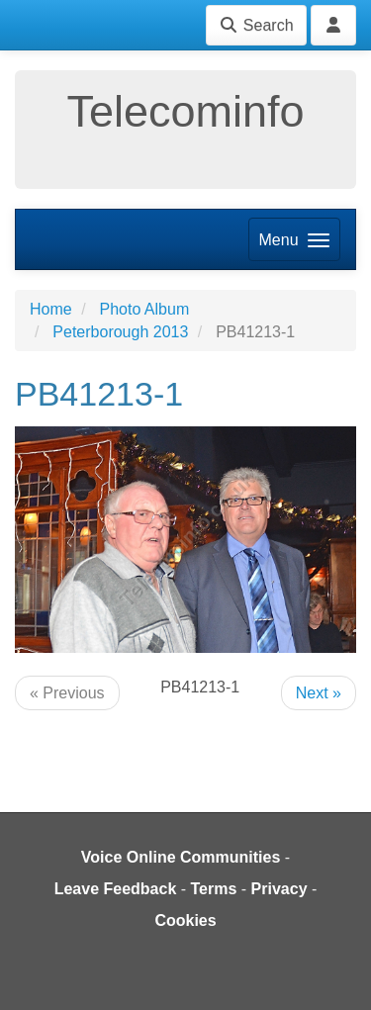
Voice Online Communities (181, 857)
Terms (214, 888)
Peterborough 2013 (120, 331)
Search (256, 25)
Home (51, 309)
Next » (318, 693)
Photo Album (144, 309)
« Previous (67, 693)
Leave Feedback (115, 888)
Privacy (279, 888)
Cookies (185, 920)
